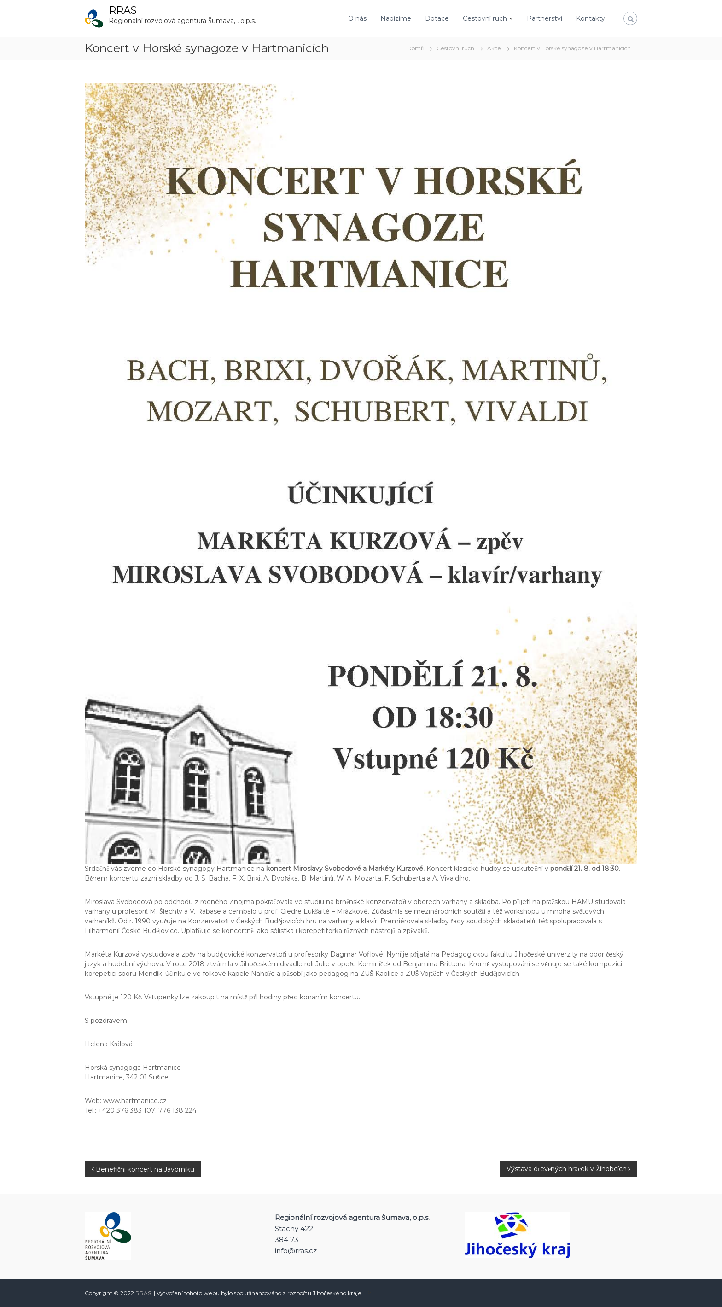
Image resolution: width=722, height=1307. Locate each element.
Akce (494, 48)
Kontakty (590, 18)
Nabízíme (395, 18)
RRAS (123, 10)
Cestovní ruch (485, 18)
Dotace (437, 18)
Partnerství (544, 18)
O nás (357, 18)
